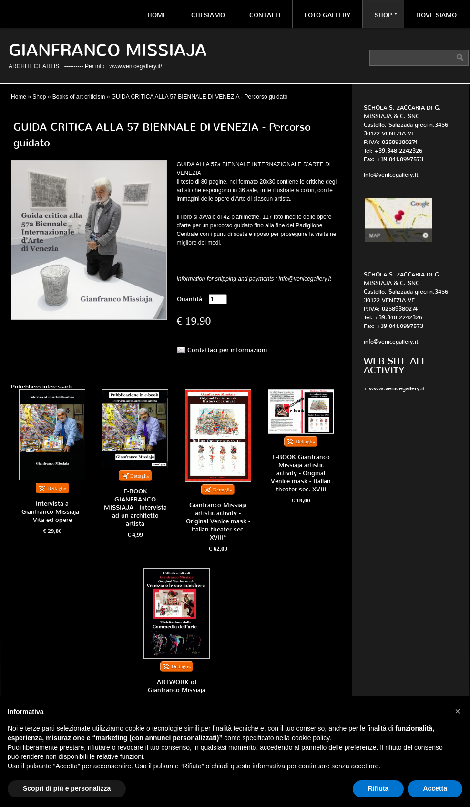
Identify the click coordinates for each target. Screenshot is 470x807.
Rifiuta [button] (378, 788)
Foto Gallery (327, 15)
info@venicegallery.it (391, 175)
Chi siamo (208, 15)
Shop (386, 15)
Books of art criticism (78, 96)
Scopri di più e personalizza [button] (67, 788)
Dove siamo (436, 15)
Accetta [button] (435, 788)
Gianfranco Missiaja (108, 50)
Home (157, 15)
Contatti (264, 15)
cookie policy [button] (310, 738)
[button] (457, 711)
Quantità (189, 299)
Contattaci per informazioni (227, 350)
